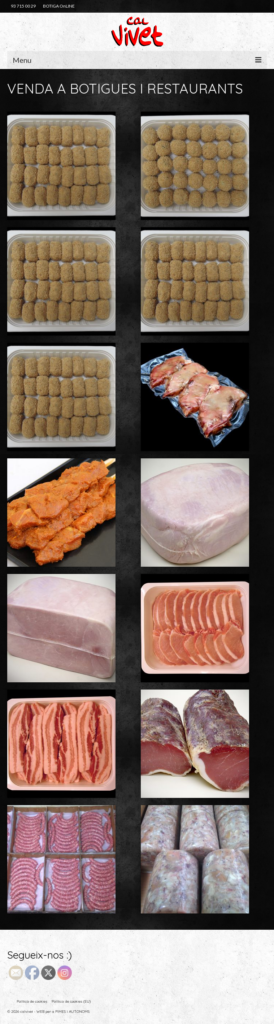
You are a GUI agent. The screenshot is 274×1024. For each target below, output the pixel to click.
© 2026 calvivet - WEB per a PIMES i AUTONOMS (48, 1011)
